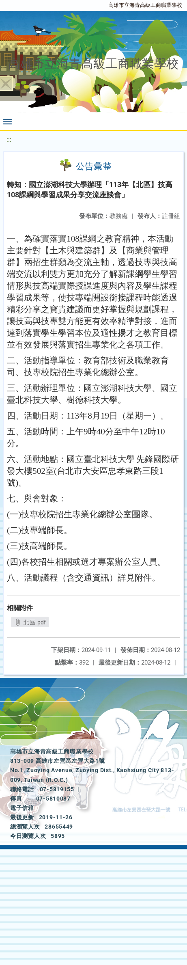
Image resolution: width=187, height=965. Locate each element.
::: (8, 139)
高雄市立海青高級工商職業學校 (145, 5)
